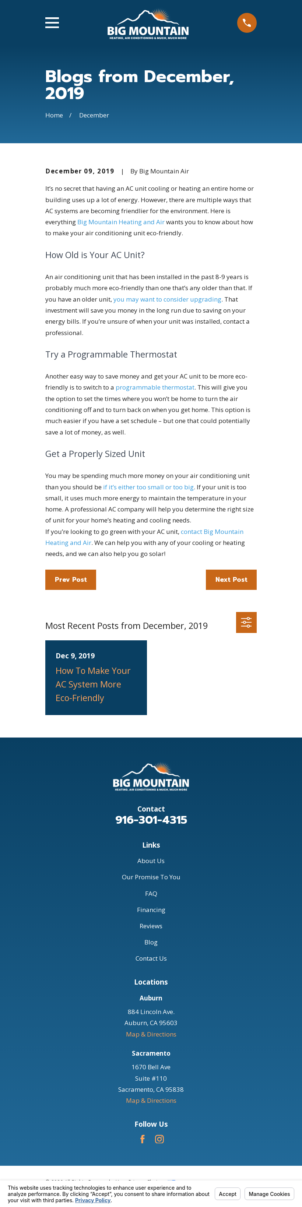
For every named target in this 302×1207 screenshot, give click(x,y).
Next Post (231, 579)
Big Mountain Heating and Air (121, 222)
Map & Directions (151, 1034)
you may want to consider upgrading (167, 299)
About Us (151, 860)
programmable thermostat (155, 387)
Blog (151, 942)
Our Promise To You (151, 877)
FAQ (151, 893)
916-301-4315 (151, 820)
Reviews (151, 926)
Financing (151, 909)
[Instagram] (159, 1139)
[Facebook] (142, 1139)
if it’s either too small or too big (148, 487)
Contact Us (151, 958)
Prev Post (71, 579)
